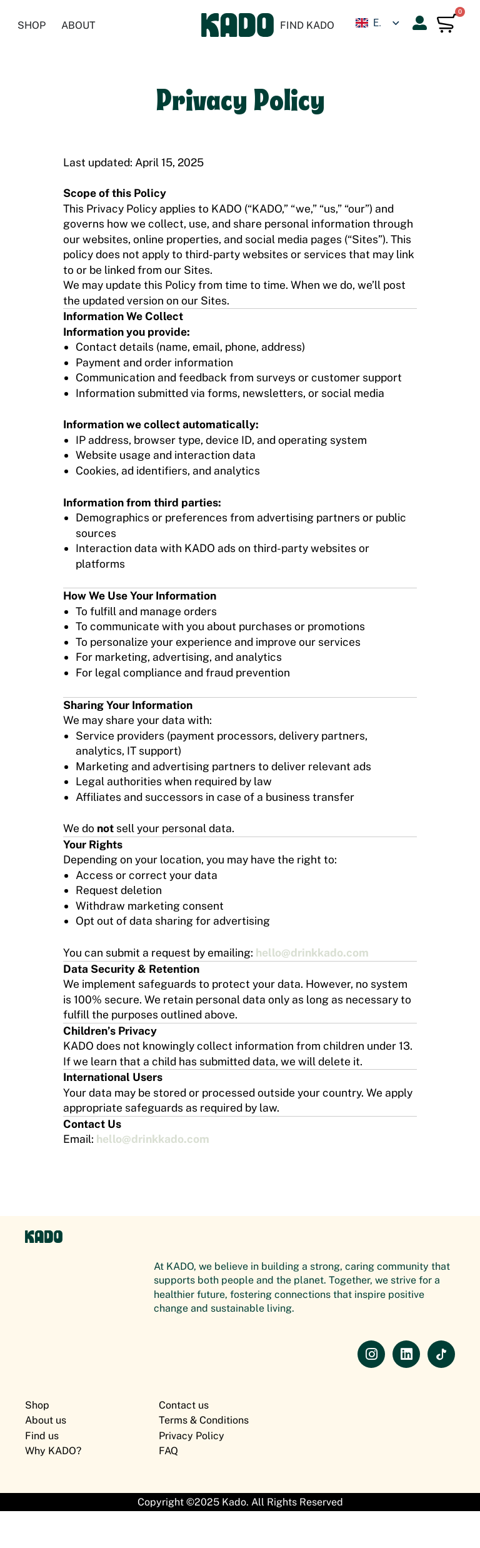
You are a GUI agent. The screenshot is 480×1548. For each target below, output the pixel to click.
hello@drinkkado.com (312, 952)
